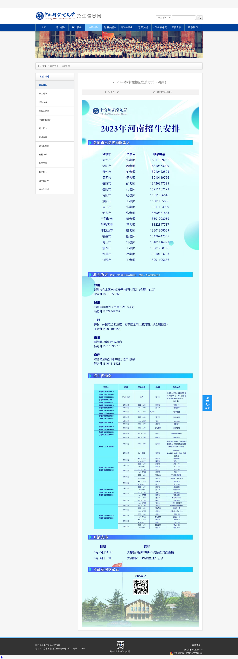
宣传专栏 (176, 27)
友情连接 (197, 645)
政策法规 (143, 27)
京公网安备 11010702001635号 (188, 653)
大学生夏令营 (160, 27)
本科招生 (93, 27)
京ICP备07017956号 (193, 650)
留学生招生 (127, 27)
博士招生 (60, 27)
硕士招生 (77, 27)
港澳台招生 (110, 27)
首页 (43, 27)
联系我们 (193, 27)
